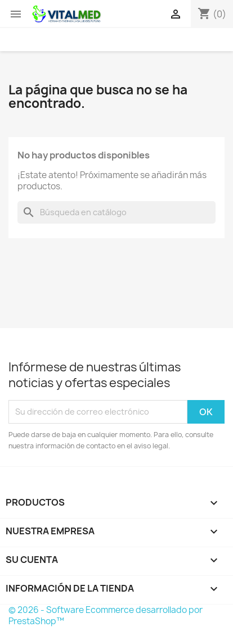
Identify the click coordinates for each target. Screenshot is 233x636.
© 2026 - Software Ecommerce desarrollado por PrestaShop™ (105, 615)
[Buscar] (116, 212)
